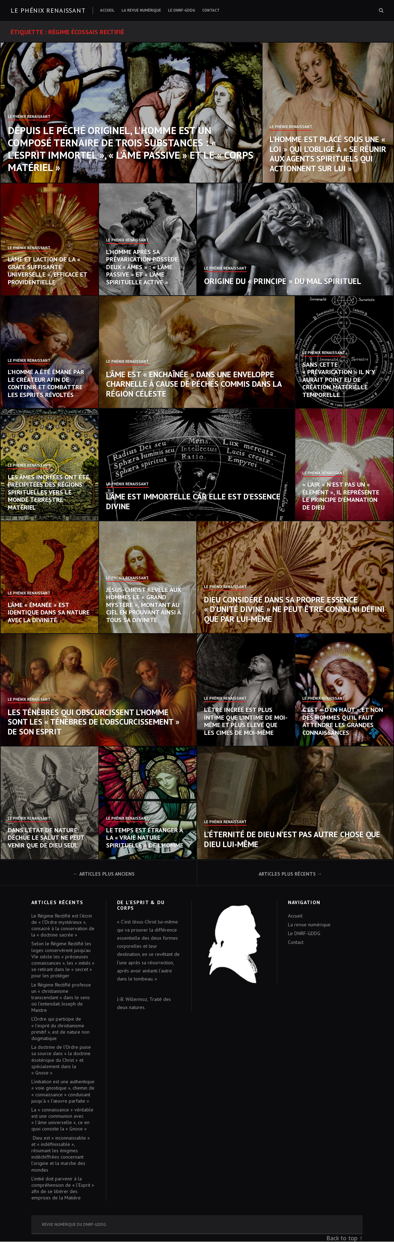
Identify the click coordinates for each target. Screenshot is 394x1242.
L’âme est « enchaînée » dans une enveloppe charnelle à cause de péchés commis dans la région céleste (194, 384)
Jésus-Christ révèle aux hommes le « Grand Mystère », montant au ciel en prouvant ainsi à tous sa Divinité (143, 605)
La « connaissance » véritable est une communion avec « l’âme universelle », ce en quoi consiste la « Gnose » (62, 1119)
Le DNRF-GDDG (181, 10)
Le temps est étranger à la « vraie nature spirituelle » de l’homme (144, 837)
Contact (211, 10)
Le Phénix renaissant (48, 10)
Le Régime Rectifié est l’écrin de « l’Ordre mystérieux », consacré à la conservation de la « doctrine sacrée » (62, 925)
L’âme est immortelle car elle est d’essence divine (193, 501)
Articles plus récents (287, 874)
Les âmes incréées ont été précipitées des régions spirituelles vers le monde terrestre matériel (48, 492)
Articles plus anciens (107, 874)
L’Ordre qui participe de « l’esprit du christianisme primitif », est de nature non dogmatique (60, 1028)
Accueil (107, 10)
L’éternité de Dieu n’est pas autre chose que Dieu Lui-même (292, 839)
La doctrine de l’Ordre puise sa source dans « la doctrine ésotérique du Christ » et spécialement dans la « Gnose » (61, 1060)
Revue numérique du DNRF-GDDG (74, 1224)
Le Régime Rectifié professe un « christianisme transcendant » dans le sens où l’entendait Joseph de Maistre (61, 998)
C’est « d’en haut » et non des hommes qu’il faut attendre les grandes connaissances (342, 721)
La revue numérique (141, 10)
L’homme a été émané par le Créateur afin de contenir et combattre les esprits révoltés (46, 383)
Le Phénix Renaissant (29, 117)
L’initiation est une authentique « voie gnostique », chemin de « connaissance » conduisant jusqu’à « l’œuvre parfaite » (62, 1091)
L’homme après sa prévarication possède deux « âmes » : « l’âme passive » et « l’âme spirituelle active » (142, 267)
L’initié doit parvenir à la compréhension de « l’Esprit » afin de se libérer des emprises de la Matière (62, 1188)
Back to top (341, 1238)
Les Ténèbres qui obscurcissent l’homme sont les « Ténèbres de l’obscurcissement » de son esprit (93, 722)
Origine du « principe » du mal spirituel (282, 281)
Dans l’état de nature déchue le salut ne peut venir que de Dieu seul (46, 837)
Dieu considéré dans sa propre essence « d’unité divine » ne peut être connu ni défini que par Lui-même (294, 609)
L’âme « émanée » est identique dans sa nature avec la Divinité (49, 612)
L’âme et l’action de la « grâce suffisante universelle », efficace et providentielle (47, 270)
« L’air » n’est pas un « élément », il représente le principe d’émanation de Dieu (340, 495)
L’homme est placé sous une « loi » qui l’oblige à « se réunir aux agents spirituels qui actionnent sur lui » (328, 154)
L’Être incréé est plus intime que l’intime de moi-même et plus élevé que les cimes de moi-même (246, 721)
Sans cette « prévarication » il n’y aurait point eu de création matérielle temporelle (338, 379)
